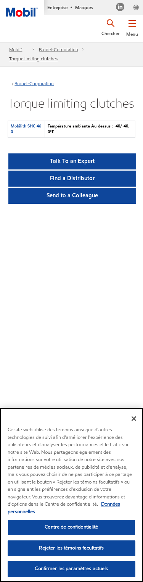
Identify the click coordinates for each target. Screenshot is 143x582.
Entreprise (57, 7)
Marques (84, 7)
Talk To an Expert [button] (72, 161)
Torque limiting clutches (33, 58)
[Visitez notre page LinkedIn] (120, 8)
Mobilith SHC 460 (26, 129)
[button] (132, 26)
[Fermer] (133, 418)
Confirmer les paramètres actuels (71, 569)
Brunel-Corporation (58, 49)
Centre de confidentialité (71, 527)
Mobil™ (15, 49)
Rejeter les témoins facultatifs (71, 548)
